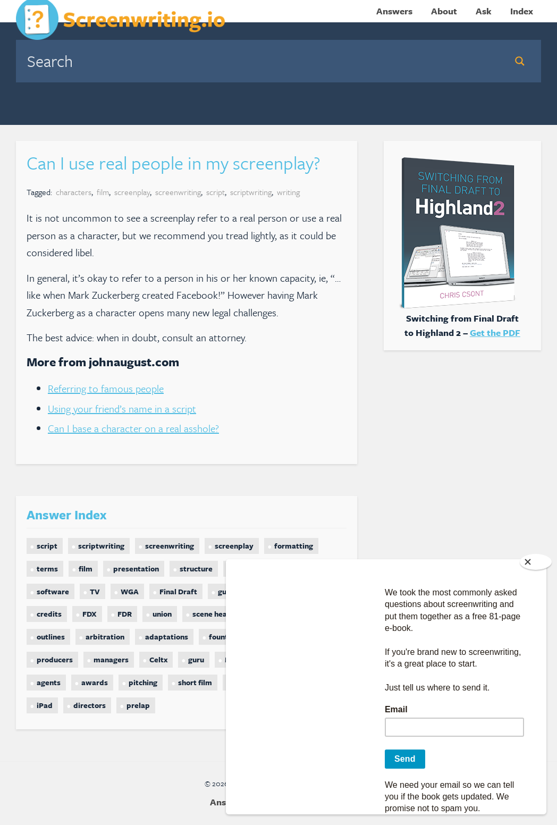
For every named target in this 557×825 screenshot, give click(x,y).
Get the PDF (495, 332)
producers (55, 659)
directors (89, 705)
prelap (138, 705)
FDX (89, 613)
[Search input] (260, 60)
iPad (45, 705)
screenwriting (178, 192)
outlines (51, 636)
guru (196, 659)
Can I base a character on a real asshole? (133, 428)
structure (196, 568)
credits (49, 613)
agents (49, 682)
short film (195, 682)
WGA (130, 591)
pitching (143, 682)
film (103, 192)
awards (94, 682)
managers (111, 659)
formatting (293, 545)
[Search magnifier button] (520, 61)
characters (73, 192)
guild (226, 591)
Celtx (158, 659)
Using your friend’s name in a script (122, 408)
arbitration (105, 636)
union (162, 613)
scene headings (219, 613)
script (215, 192)
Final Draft (178, 591)
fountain (224, 636)
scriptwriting (251, 192)
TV (95, 591)
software (53, 591)
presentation (136, 568)
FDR (124, 613)
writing (288, 192)
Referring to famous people (106, 388)
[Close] (536, 562)
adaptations (166, 636)
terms (47, 568)
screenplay (132, 192)
